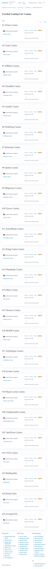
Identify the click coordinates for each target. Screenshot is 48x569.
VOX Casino (6, 462)
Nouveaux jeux (12, 2)
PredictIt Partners (39, 548)
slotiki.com (8, 565)
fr (43, 2)
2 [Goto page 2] (40, 22)
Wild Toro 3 (7, 553)
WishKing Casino (7, 136)
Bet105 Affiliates (39, 536)
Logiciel (20, 3)
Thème (40, 3)
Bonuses (26, 30)
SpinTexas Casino (7, 441)
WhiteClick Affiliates (40, 556)
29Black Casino (7, 75)
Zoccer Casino (7, 217)
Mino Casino (6, 299)
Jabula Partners (39, 540)
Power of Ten (8, 549)
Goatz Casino (6, 54)
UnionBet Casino (7, 95)
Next (3, 20)
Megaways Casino (8, 197)
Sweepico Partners (39, 554)
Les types (24, 2)
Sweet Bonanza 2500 (10, 545)
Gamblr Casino (7, 115)
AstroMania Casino (8, 238)
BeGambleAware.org (40, 563)
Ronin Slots (6, 502)
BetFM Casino (6, 339)
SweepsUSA (6, 523)
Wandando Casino (8, 278)
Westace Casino (7, 319)
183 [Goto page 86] (45, 22)
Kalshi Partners (38, 546)
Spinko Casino (7, 176)
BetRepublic (6, 482)
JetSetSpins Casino (8, 360)
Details (35, 30)
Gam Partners (38, 542)
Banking (31, 30)
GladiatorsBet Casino (8, 421)
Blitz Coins (7, 555)
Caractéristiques (32, 3)
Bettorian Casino (7, 156)
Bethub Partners (39, 538)
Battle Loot (7, 547)
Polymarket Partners (40, 544)
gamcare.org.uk (39, 565)
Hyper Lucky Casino (8, 400)
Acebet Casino (7, 380)
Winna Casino (6, 34)
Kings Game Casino (8, 258)
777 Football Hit (9, 557)
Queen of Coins (9, 551)
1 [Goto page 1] (38, 22)
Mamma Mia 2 (8, 540)
